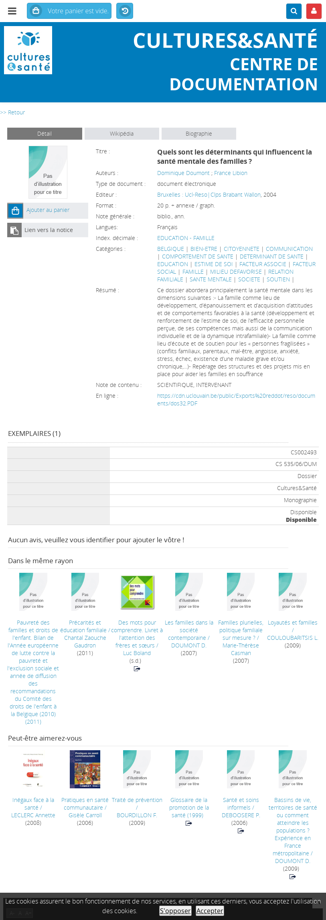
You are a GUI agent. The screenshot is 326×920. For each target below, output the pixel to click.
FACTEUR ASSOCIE (262, 264)
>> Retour (12, 112)
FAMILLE (193, 271)
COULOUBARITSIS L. (292, 637)
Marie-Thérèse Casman (241, 649)
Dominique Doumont (183, 173)
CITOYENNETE (241, 248)
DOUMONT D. (189, 645)
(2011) (33, 672)
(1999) (189, 807)
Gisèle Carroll (85, 815)
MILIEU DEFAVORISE (236, 271)
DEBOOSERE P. (241, 815)
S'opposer (175, 910)
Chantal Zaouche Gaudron (85, 641)
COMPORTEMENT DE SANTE (197, 256)
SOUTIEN (278, 279)
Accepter (209, 910)
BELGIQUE (170, 248)
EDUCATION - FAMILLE (186, 238)
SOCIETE (249, 279)
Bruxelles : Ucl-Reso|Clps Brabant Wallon (209, 194)
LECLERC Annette (33, 815)
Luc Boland (137, 653)
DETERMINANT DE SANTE (272, 256)
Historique (125, 11)
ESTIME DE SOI (213, 264)
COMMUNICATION (289, 248)
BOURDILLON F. (137, 815)
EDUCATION (172, 264)
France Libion (230, 173)
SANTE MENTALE (211, 279)
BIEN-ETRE (203, 248)
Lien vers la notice (48, 230)
